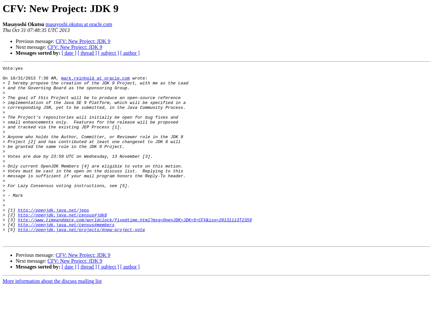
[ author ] (130, 53)
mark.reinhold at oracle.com (95, 81)
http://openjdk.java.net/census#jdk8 (62, 245)
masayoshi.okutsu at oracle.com (79, 24)
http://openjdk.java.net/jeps (53, 239)
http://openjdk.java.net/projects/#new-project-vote (81, 263)
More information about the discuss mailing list (52, 316)
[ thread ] (87, 53)
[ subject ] (108, 53)
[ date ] (69, 53)
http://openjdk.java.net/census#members (66, 257)
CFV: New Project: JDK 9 (83, 41)
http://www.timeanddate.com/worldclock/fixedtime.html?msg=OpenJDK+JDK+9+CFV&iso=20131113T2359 (135, 251)
